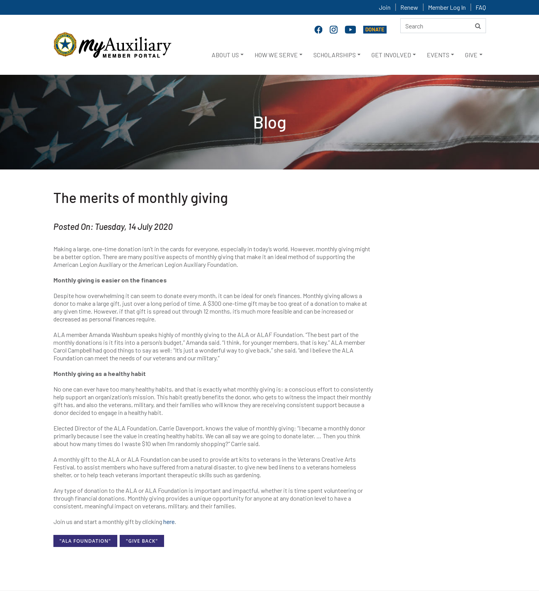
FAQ (480, 7)
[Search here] (443, 25)
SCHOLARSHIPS (334, 54)
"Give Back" (142, 541)
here (169, 521)
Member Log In (447, 7)
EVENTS (438, 54)
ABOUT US (225, 54)
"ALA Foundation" (85, 541)
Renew (409, 7)
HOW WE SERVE (276, 54)
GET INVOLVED (391, 54)
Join (385, 7)
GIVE (471, 54)
